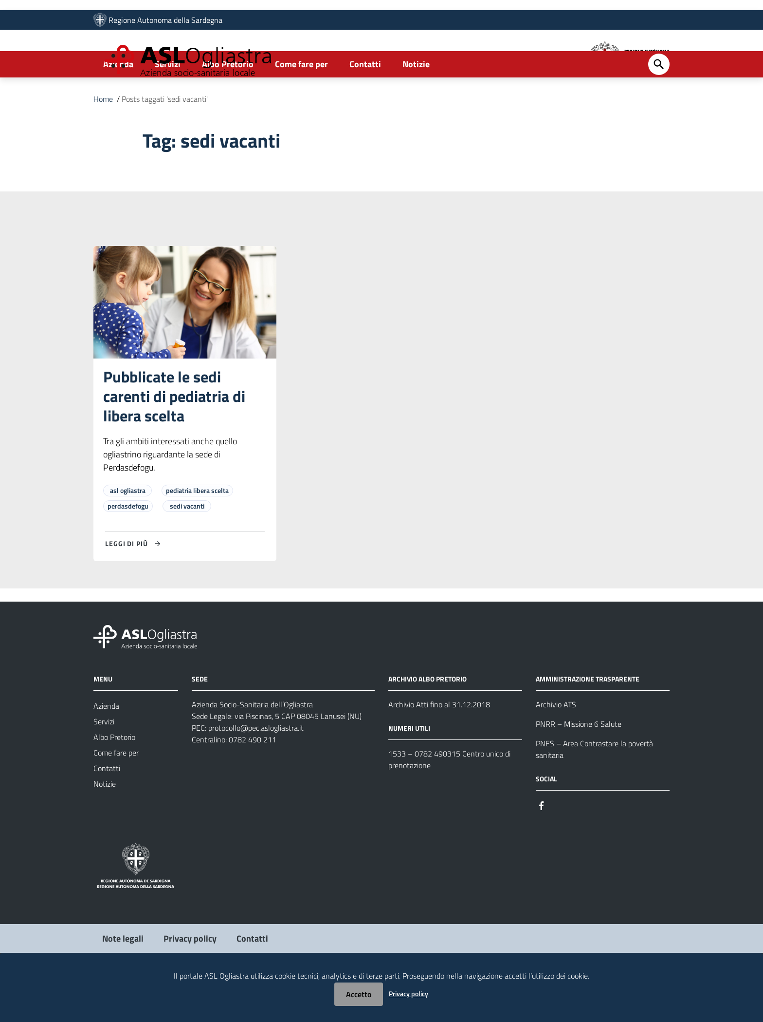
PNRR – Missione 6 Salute (578, 763)
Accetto (358, 994)
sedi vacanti (187, 545)
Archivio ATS (556, 744)
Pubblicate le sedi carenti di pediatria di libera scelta (174, 435)
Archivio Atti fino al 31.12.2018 (439, 744)
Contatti (365, 104)
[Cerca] (659, 104)
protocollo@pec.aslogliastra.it (256, 767)
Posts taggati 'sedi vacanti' (165, 139)
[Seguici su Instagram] (559, 844)
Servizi (168, 104)
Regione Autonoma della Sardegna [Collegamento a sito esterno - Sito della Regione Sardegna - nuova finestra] (165, 23)
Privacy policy (408, 993)
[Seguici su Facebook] (541, 844)
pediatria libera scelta (197, 530)
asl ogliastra (127, 530)
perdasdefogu (128, 545)
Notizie (416, 104)
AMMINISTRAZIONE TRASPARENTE (587, 718)
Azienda (118, 104)
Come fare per (301, 104)
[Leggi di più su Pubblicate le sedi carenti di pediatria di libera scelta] (134, 583)
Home (103, 139)
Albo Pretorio (228, 104)
